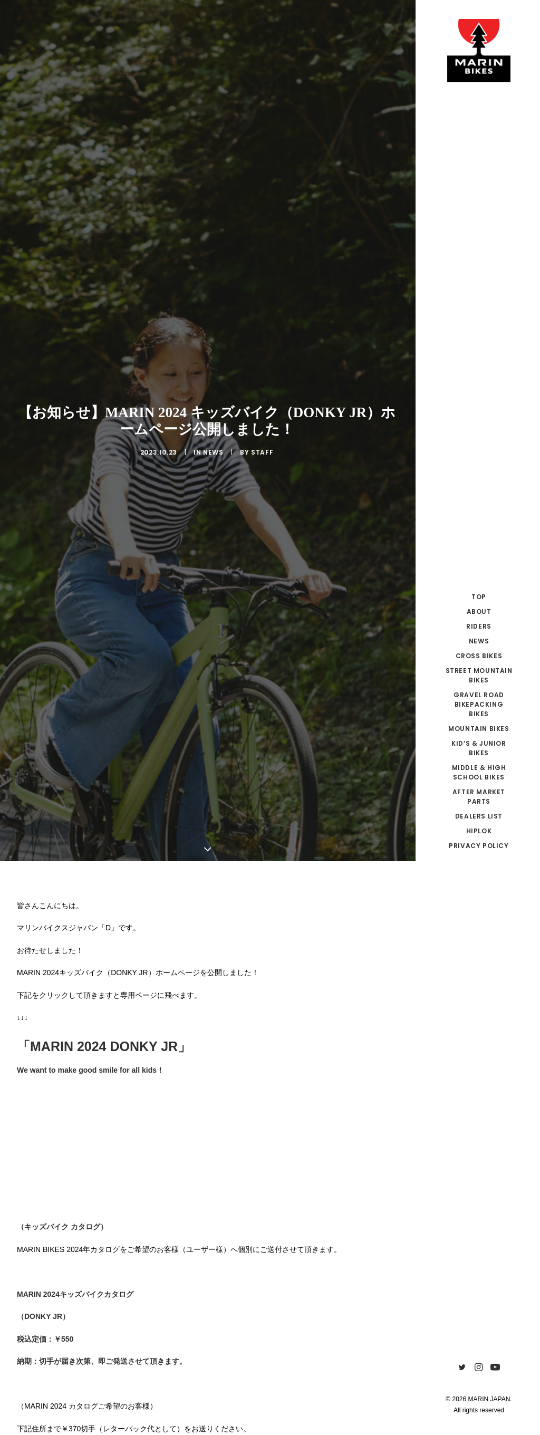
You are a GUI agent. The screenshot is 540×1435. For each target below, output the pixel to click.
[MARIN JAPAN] (479, 50)
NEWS (213, 325)
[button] (462, 1368)
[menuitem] (462, 1368)
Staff (262, 325)
